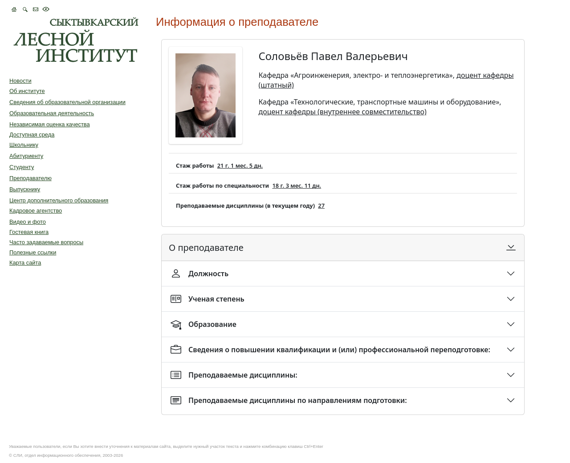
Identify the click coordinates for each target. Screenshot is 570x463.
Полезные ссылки (32, 252)
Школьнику (23, 144)
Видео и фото (27, 221)
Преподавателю (30, 178)
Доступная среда (31, 134)
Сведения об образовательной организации (67, 102)
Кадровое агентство (35, 210)
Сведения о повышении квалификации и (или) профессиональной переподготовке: (330, 349)
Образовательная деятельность (51, 113)
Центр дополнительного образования (58, 200)
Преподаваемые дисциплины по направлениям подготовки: (289, 400)
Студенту (21, 167)
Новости (20, 80)
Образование (203, 324)
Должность (199, 273)
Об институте (27, 91)
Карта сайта (25, 262)
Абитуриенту (26, 156)
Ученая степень (207, 299)
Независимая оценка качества (49, 124)
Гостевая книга (29, 232)
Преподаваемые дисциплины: (234, 375)
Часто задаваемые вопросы (46, 242)
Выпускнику (24, 189)
